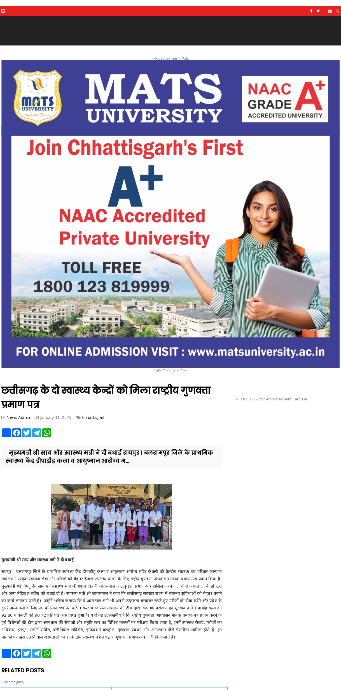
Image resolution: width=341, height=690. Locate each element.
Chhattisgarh (94, 417)
